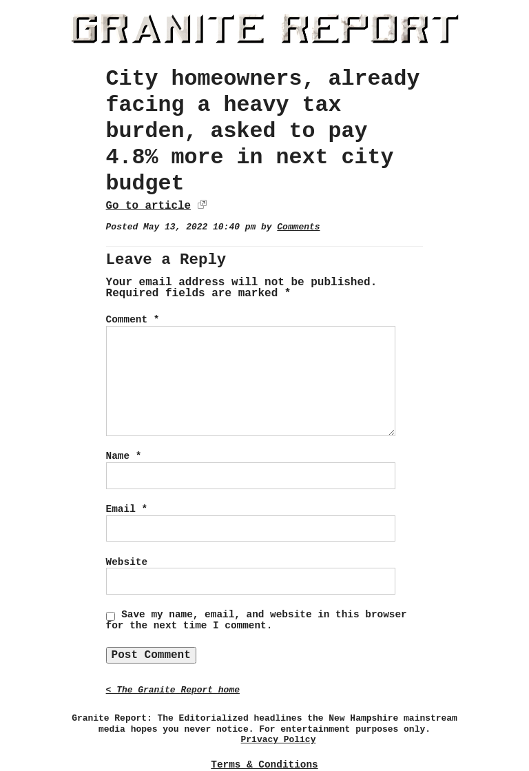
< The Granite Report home (173, 690)
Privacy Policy (278, 739)
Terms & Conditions (264, 764)
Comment (133, 319)
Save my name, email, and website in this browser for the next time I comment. (256, 620)
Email (126, 509)
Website (126, 562)
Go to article (148, 206)
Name (124, 456)
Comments (298, 227)
